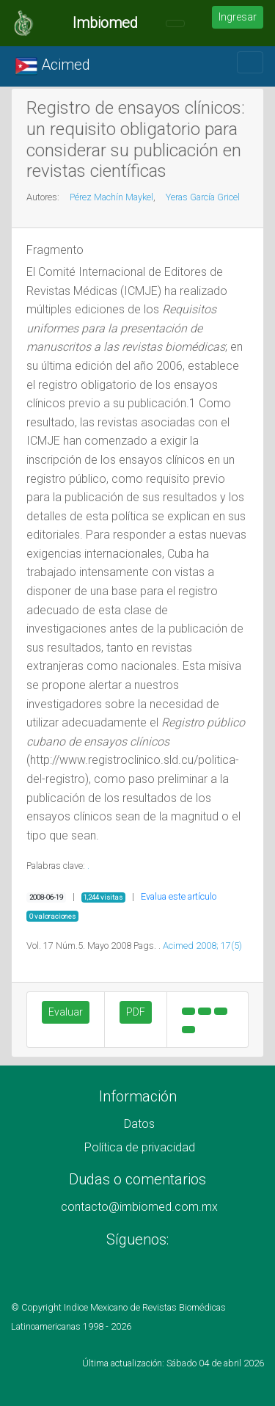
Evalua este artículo (178, 896)
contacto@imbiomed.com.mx (139, 1207)
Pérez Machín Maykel (111, 197)
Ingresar (238, 17)
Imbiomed (105, 23)
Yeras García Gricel (203, 197)
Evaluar (65, 1012)
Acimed (52, 66)
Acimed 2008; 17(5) (202, 945)
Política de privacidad (139, 1147)
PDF (135, 1012)
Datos (139, 1124)
